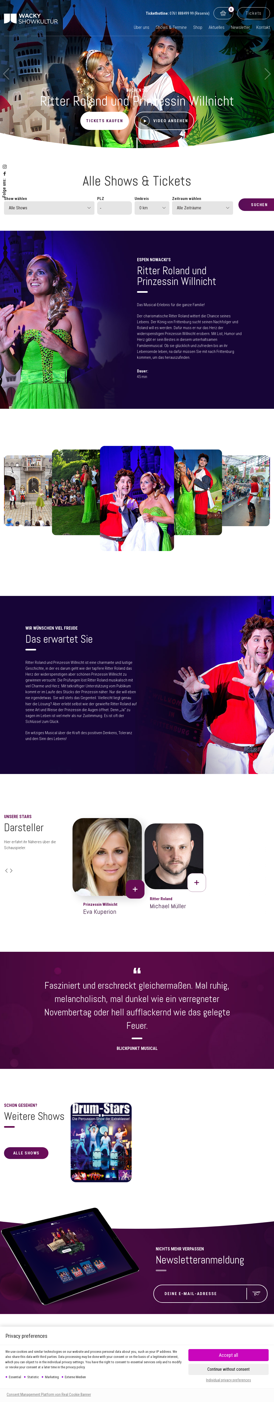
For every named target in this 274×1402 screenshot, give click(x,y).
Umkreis (142, 198)
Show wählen (15, 198)
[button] (6, 871)
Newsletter (240, 27)
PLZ (100, 198)
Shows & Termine (171, 27)
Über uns (141, 27)
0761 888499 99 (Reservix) (190, 13)
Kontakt (263, 27)
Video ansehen (164, 121)
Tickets (254, 13)
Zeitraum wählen (186, 198)
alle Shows (26, 1153)
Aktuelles (216, 27)
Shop (197, 27)
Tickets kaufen (104, 120)
